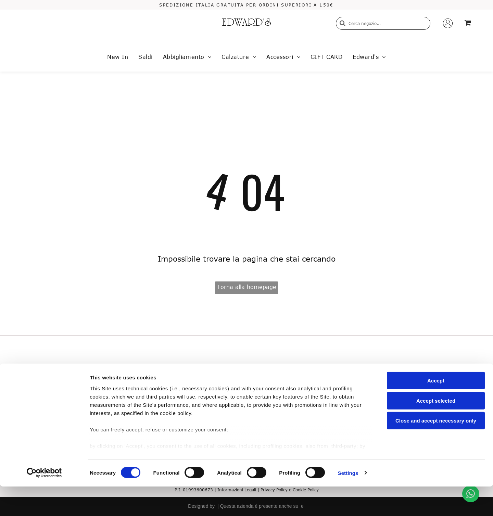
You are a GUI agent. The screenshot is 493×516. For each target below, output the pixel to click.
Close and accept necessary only (435, 450)
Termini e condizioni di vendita (119, 390)
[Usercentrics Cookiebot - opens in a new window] (44, 503)
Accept (435, 410)
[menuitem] (117, 57)
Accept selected (435, 430)
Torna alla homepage (246, 287)
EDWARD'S (246, 23)
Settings (348, 502)
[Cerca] (383, 23)
